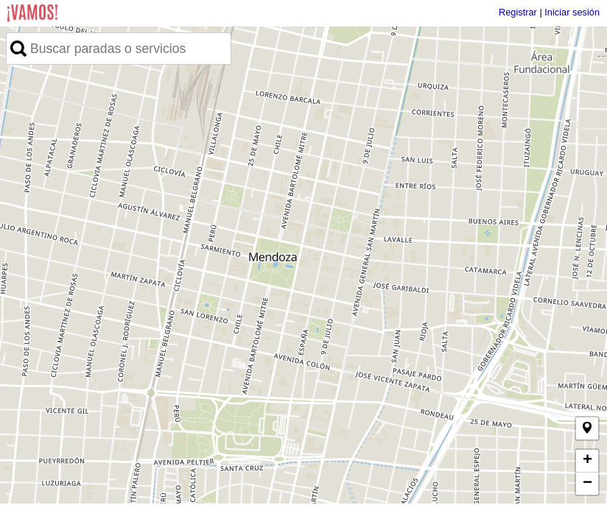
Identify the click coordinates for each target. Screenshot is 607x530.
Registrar (518, 12)
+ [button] (587, 461)
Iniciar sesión (572, 12)
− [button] (587, 484)
